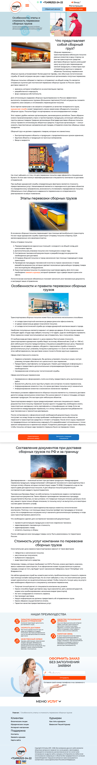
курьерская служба (19, 109)
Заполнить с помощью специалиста (63, 437)
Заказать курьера (18, 737)
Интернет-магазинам (20, 727)
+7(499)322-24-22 (53, 2)
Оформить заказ (76, 9)
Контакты (15, 734)
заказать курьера (33, 272)
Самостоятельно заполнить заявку (33, 437)
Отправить (64, 678)
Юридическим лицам (20, 724)
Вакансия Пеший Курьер (59, 724)
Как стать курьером (57, 721)
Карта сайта (16, 740)
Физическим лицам (19, 721)
